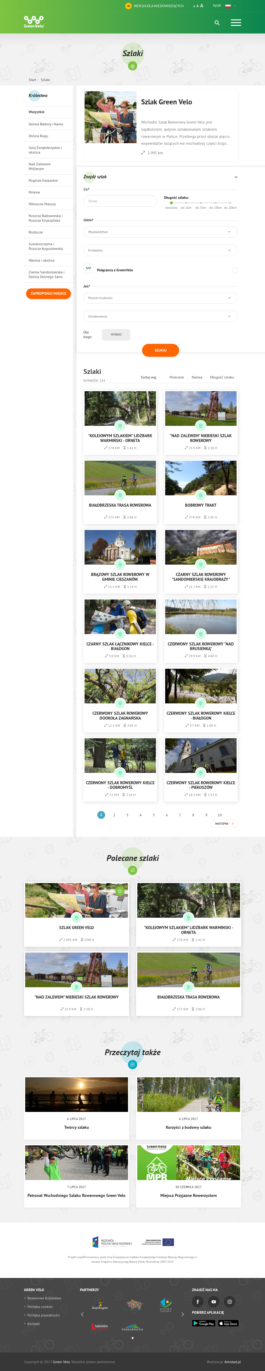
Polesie (34, 192)
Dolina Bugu (38, 135)
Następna (221, 824)
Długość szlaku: (176, 198)
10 (220, 815)
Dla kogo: (87, 334)
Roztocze (36, 232)
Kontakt (33, 1323)
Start (32, 79)
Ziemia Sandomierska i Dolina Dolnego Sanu (46, 274)
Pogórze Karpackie (43, 180)
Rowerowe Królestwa (44, 1298)
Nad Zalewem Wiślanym (40, 166)
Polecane (177, 377)
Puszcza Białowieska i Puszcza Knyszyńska (46, 218)
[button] (231, 6)
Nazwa (197, 377)
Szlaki (45, 79)
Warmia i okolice (42, 260)
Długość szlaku (222, 377)
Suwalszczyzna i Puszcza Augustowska (46, 246)
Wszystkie (36, 112)
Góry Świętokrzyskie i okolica (45, 149)
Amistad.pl (232, 1361)
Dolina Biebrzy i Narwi (46, 124)
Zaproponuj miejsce (48, 293)
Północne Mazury (42, 204)
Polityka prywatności (43, 1315)
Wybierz (116, 335)
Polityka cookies (40, 1306)
